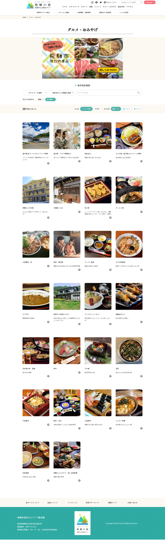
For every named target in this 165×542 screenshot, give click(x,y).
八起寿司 (88, 423)
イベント (97, 6)
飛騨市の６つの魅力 (43, 12)
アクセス (129, 6)
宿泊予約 (121, 6)
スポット (84, 6)
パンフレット (72, 505)
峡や (55, 371)
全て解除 (50, 99)
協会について (52, 505)
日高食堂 (26, 475)
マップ (137, 109)
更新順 (97, 109)
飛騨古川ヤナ (121, 316)
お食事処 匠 (28, 264)
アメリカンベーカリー (93, 316)
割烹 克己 (58, 423)
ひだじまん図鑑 (64, 12)
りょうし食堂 (90, 264)
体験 (91, 6)
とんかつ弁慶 (121, 423)
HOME (25, 17)
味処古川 (88, 153)
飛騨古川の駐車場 (105, 12)
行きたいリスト (110, 2)
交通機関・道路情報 (84, 12)
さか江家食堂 (121, 264)
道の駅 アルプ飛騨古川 (63, 153)
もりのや (26, 316)
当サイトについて (32, 505)
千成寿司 (26, 423)
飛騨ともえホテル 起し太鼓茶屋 (66, 475)
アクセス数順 (86, 109)
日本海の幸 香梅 (29, 371)
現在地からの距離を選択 (62, 92)
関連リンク (112, 505)
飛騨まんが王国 (28, 210)
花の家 (87, 210)
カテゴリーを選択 (35, 92)
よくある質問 (123, 12)
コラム (64, 6)
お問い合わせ (132, 505)
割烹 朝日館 (59, 264)
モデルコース (74, 6)
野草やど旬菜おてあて (62, 316)
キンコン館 (120, 210)
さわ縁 (87, 371)
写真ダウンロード (92, 505)
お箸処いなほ (59, 210)
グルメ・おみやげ (109, 6)
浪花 (117, 371)
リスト (126, 109)
